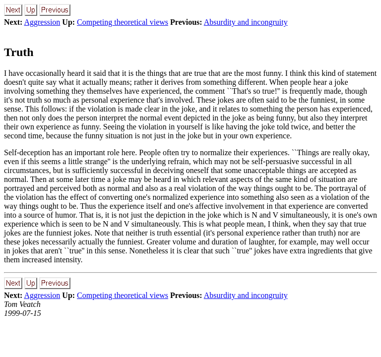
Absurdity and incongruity (246, 22)
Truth (19, 52)
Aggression (42, 22)
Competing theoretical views (122, 22)
